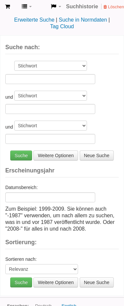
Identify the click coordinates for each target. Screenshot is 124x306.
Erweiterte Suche (34, 20)
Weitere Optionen (56, 155)
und (9, 97)
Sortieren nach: (21, 259)
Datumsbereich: (21, 187)
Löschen (113, 6)
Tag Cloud (62, 26)
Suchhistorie (82, 6)
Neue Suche (96, 155)
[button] (7, 6)
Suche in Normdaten (83, 20)
